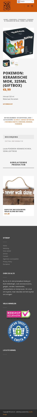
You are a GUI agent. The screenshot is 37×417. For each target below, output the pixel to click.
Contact (5, 256)
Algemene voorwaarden (11, 259)
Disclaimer (6, 264)
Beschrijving (11, 137)
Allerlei (17, 119)
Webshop (6, 248)
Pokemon (22, 20)
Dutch (21, 1)
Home (6, 20)
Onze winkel (7, 251)
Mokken (29, 122)
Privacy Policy (7, 261)
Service (5, 253)
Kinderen (13, 20)
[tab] (18, 137)
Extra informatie (14, 141)
